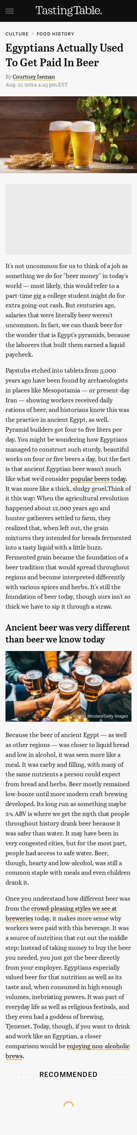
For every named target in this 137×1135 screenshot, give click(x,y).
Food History (55, 33)
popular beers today (98, 478)
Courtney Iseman (34, 76)
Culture (17, 33)
